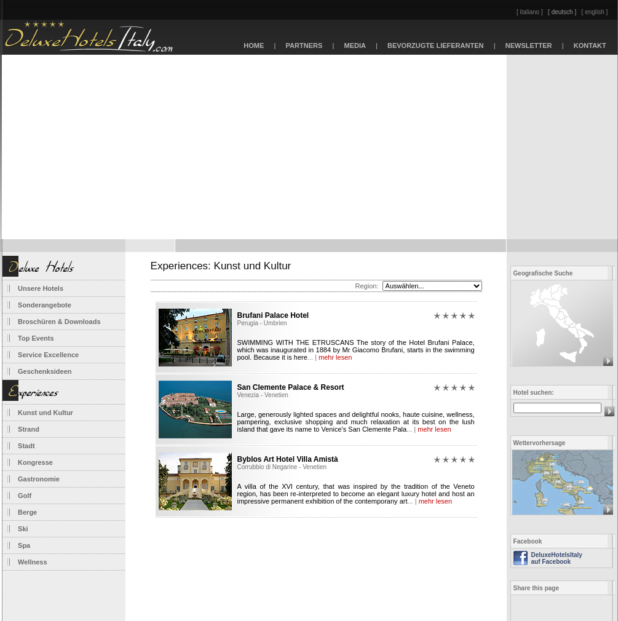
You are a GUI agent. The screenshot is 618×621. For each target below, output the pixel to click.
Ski (23, 528)
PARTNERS (304, 45)
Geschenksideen (44, 371)
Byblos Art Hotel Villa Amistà (287, 459)
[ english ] (595, 12)
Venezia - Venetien (262, 395)
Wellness (32, 562)
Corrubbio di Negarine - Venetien (282, 467)
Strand (28, 429)
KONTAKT (590, 45)
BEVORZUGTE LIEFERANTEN (435, 45)
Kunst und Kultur (45, 412)
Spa (24, 545)
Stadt (26, 445)
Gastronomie (39, 479)
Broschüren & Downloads (59, 321)
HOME (253, 45)
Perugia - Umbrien (262, 323)
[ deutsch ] (562, 12)
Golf (24, 495)
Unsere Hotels (40, 288)
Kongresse (35, 462)
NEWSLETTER (529, 45)
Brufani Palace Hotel (273, 315)
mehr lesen (335, 357)
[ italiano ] (530, 12)
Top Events (35, 338)
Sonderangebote (44, 305)
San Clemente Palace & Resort (290, 387)
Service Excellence (48, 354)
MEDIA (354, 45)
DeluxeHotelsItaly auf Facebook (556, 558)
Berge (27, 512)
